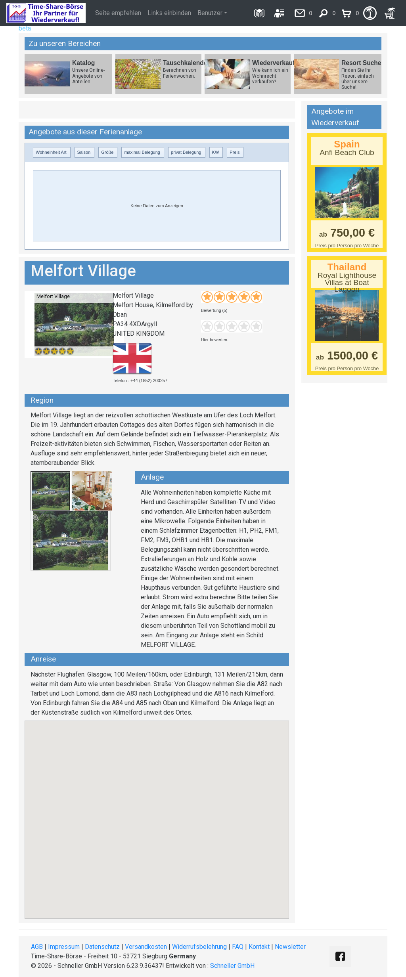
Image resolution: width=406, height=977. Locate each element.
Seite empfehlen (118, 13)
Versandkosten (146, 946)
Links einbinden (169, 13)
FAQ (237, 946)
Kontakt (259, 946)
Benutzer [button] (209, 13)
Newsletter (290, 946)
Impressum (64, 946)
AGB (37, 946)
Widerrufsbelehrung (199, 946)
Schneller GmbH (232, 965)
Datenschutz (102, 946)
